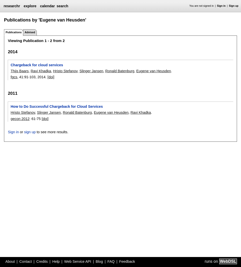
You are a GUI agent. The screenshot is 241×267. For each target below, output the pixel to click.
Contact (25, 262)
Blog (99, 262)
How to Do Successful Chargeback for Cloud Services (57, 106)
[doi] (51, 77)
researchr (12, 6)
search (62, 6)
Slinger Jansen (91, 71)
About (10, 262)
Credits (42, 262)
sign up (30, 132)
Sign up (233, 5)
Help (56, 262)
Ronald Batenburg (119, 71)
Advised (30, 32)
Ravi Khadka (41, 71)
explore (30, 6)
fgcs (14, 77)
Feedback (127, 262)
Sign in (221, 5)
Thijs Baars (20, 71)
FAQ (111, 262)
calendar (47, 6)
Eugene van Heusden (153, 71)
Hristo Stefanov (65, 71)
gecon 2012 (20, 119)
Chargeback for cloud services (37, 65)
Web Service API (77, 262)
